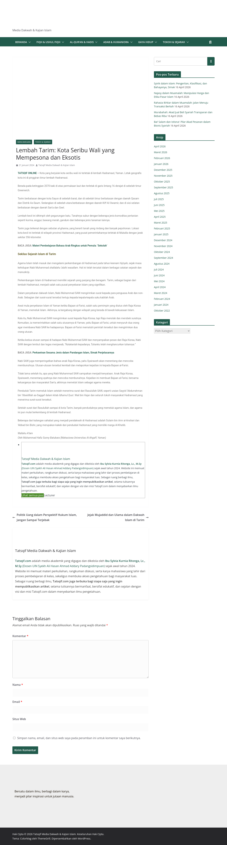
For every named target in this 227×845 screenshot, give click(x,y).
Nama (17, 685)
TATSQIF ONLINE (27, 173)
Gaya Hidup (145, 42)
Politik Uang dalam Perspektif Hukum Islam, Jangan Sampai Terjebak (44, 517)
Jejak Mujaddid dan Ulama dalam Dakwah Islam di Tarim (118, 517)
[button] (29, 42)
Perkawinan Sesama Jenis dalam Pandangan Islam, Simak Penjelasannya (73, 352)
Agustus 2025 (162, 193)
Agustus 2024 (162, 263)
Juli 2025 (159, 199)
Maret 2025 (160, 222)
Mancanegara (24, 142)
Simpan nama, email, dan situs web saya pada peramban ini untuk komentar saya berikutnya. (79, 738)
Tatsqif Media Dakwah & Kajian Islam (56, 165)
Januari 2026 (161, 164)
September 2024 (163, 257)
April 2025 (160, 216)
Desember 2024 (163, 240)
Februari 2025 (162, 228)
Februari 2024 (162, 299)
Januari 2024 (161, 304)
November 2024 (163, 246)
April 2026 (160, 146)
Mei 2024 (159, 281)
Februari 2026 (162, 158)
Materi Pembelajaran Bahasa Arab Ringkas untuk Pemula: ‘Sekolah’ (69, 245)
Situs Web (19, 719)
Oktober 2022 (162, 310)
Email (17, 702)
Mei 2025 (159, 211)
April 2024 (160, 287)
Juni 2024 (159, 275)
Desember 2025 (163, 169)
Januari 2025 (161, 234)
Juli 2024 (159, 269)
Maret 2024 (160, 293)
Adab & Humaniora (116, 42)
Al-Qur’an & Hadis (82, 42)
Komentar (20, 636)
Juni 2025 (159, 205)
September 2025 (163, 187)
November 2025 (163, 175)
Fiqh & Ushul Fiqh (48, 42)
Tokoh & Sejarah (174, 42)
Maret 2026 (160, 152)
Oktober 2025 (162, 181)
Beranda (21, 42)
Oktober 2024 (162, 252)
